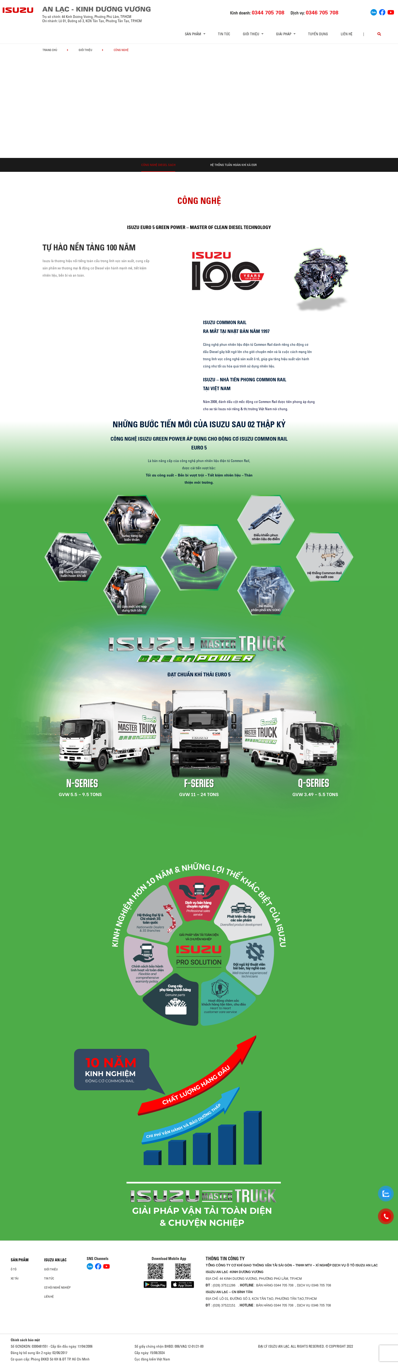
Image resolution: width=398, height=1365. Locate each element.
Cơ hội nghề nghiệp (57, 1287)
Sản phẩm (20, 1260)
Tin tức (224, 34)
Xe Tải (14, 1278)
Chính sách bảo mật (25, 1340)
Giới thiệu (85, 50)
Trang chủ (50, 50)
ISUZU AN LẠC (55, 1260)
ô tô (14, 1269)
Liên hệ (347, 34)
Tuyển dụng (318, 34)
